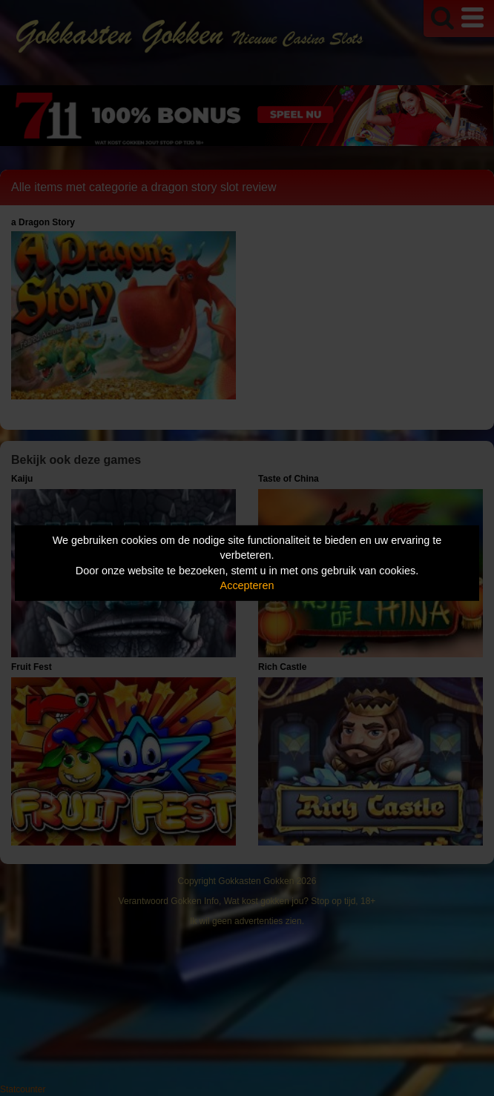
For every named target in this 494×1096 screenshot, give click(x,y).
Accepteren (247, 585)
